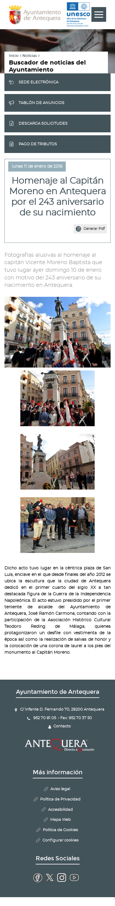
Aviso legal (60, 789)
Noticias (29, 56)
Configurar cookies (60, 840)
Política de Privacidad (60, 799)
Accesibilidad (60, 810)
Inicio (14, 56)
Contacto (62, 726)
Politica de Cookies (60, 830)
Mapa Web (60, 820)
